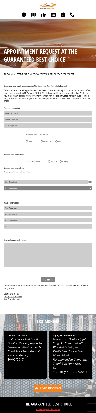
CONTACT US (42, 74)
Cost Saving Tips (11, 293)
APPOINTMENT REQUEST (62, 74)
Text (59, 141)
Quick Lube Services (13, 296)
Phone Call (47, 141)
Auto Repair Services (48, 409)
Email (30, 141)
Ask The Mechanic (12, 299)
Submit (48, 279)
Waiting (65, 162)
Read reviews (48, 388)
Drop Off (54, 162)
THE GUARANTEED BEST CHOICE (19, 74)
